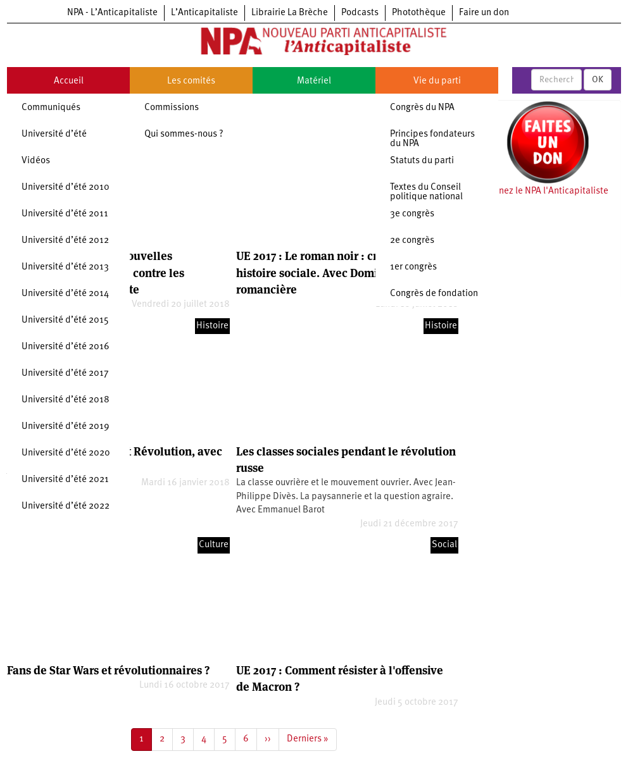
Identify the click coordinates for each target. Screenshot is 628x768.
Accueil (69, 81)
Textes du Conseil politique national (426, 192)
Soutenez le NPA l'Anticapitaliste (541, 191)
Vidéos (36, 161)
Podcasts (360, 13)
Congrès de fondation (434, 294)
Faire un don (484, 13)
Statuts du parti (422, 161)
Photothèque (419, 13)
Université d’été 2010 (66, 187)
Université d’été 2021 (65, 480)
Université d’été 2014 (65, 294)
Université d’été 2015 (65, 320)
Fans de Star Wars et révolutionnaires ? (108, 670)
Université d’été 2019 (66, 426)
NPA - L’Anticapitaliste (112, 13)
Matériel (314, 81)
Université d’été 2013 (65, 267)
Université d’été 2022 (66, 506)
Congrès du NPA (422, 108)
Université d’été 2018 (66, 400)
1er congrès (413, 267)
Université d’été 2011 (65, 214)
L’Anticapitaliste (204, 13)
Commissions (171, 108)
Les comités (191, 81)
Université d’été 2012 (65, 240)
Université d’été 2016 (66, 347)
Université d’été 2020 (66, 453)
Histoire (212, 326)
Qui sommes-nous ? (183, 134)
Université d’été (54, 134)
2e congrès (412, 240)
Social (444, 545)
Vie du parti (437, 81)
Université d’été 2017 (65, 373)
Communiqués (51, 108)
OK (597, 79)
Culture (214, 545)
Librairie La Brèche (289, 13)
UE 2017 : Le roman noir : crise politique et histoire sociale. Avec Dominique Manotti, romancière (346, 273)
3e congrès (412, 214)
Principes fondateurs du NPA (432, 139)
